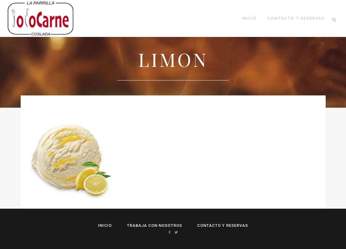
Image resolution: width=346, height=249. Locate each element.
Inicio (105, 225)
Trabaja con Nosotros (154, 225)
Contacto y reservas (222, 225)
